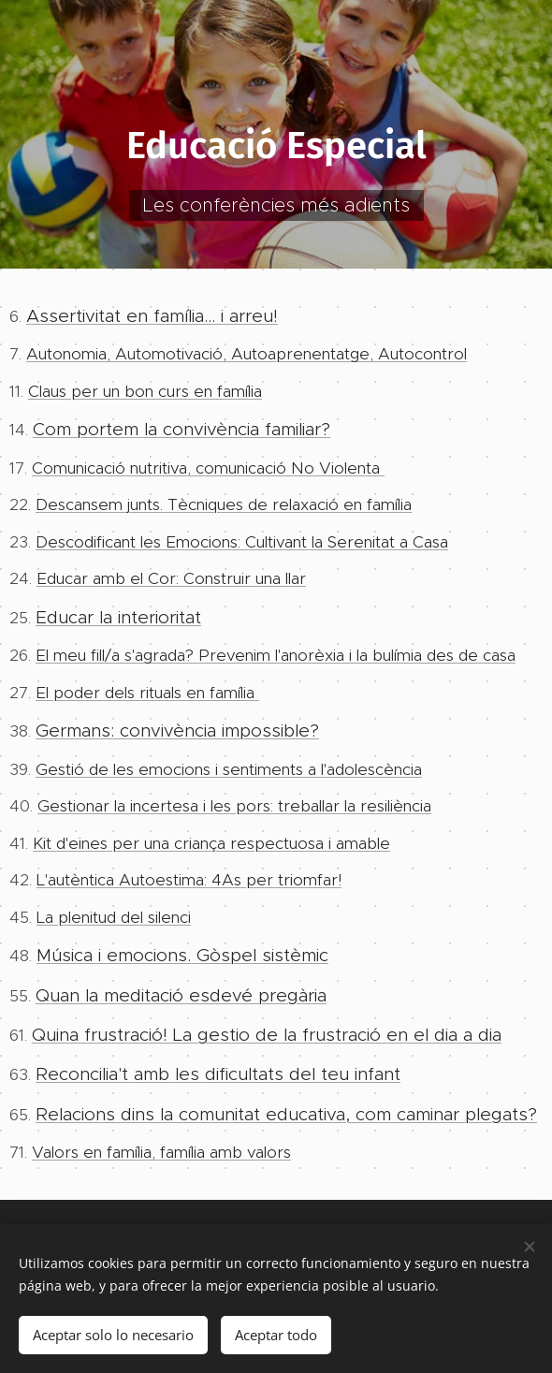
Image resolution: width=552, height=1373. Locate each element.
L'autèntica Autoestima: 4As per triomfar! (188, 880)
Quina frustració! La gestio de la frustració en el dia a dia (266, 1035)
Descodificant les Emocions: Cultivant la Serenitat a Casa (242, 542)
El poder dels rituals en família (147, 692)
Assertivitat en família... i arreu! (152, 316)
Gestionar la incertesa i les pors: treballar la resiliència (234, 806)
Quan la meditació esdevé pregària (181, 995)
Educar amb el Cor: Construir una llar (171, 579)
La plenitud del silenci (113, 917)
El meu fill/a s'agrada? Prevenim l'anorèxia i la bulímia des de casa (276, 656)
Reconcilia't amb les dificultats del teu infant (218, 1075)
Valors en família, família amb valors (161, 1153)
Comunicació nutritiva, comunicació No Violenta (208, 468)
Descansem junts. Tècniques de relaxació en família (224, 505)
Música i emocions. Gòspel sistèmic (182, 956)
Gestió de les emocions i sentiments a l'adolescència (229, 769)
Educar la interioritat (118, 617)
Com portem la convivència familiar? (181, 430)
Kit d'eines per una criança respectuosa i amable (211, 843)
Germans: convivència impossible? (177, 731)
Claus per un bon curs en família (145, 391)
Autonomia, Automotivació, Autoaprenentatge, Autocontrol (246, 354)
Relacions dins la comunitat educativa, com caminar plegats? (286, 1114)
